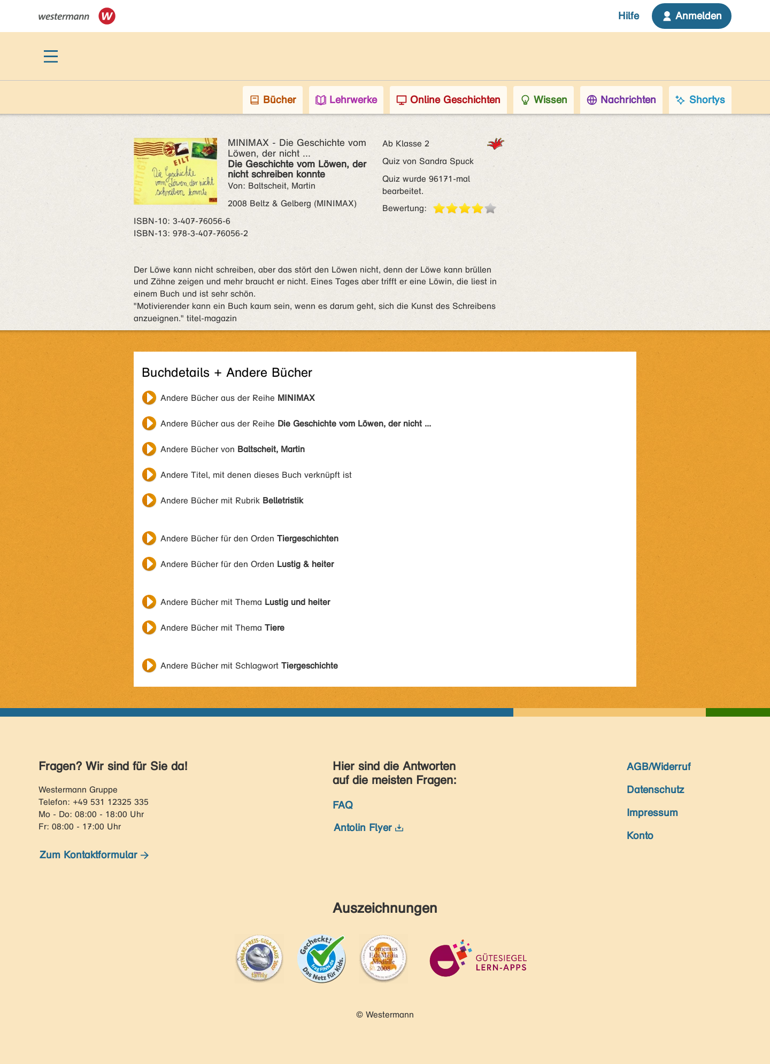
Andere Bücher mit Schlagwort (249, 666)
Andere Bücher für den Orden (249, 538)
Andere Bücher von (232, 449)
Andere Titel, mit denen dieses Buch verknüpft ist (256, 475)
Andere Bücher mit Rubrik (231, 500)
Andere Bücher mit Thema (245, 602)
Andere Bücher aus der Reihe (237, 398)
